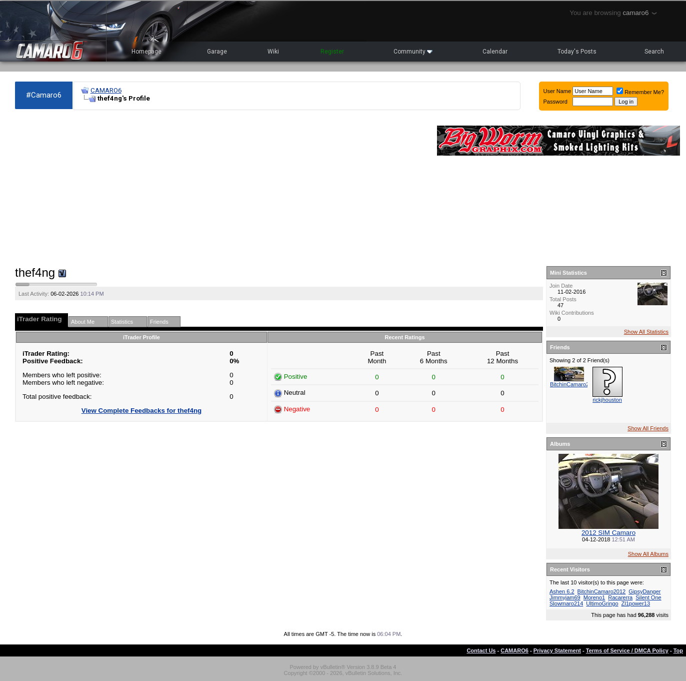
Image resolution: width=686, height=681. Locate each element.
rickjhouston (607, 400)
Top (678, 650)
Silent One (648, 597)
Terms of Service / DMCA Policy (627, 650)
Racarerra (620, 597)
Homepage (147, 51)
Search (654, 51)
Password (556, 102)
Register (332, 51)
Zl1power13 (636, 603)
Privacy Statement (557, 650)
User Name (558, 91)
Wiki (273, 51)
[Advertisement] (221, 188)
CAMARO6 (106, 90)
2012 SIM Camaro (609, 532)
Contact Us (481, 650)
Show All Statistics (646, 332)
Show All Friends (648, 428)
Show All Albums (648, 554)
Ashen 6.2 (562, 591)
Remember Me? (640, 92)
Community (413, 51)
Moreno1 (594, 597)
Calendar (495, 51)
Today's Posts (577, 51)
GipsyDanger (644, 591)
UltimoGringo (602, 603)
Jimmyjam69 (565, 597)
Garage (217, 51)
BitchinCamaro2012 (574, 384)
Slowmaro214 (566, 603)
